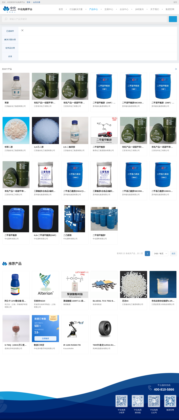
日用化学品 (155, 48)
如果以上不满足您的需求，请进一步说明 (157, 69)
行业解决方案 (76, 9)
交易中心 (109, 9)
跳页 (173, 254)
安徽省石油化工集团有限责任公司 (105, 56)
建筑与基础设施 (72, 40)
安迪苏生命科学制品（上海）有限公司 (72, 56)
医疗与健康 (97, 40)
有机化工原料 (40, 48)
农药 (61, 48)
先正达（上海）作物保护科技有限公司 (37, 56)
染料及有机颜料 (102, 48)
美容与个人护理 (110, 40)
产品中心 (93, 9)
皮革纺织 (124, 40)
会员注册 (36, 2)
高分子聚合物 (71, 48)
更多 (169, 40)
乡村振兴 (139, 9)
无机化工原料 (26, 48)
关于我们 (154, 9)
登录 (28, 2)
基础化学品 (155, 40)
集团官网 (170, 9)
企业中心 (124, 9)
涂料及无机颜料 (86, 48)
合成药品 (143, 48)
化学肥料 (53, 48)
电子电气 (51, 40)
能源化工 (144, 40)
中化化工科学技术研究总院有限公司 (137, 56)
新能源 (60, 40)
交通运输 (40, 40)
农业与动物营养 (27, 40)
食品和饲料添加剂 (129, 48)
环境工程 (85, 40)
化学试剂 (115, 48)
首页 (175, 2)
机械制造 (134, 40)
